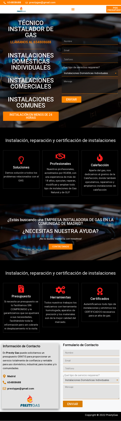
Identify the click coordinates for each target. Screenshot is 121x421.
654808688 (42, 43)
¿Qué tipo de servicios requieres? (81, 68)
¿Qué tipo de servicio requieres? (81, 376)
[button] (72, 9)
